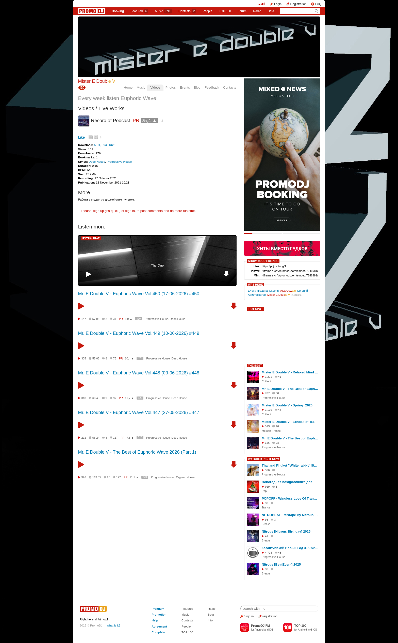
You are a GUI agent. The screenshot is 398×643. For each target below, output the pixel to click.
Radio (257, 11)
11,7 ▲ (129, 398)
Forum (242, 11)
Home (128, 87)
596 (267, 470)
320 (138, 319)
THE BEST (255, 365)
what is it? (113, 625)
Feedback (212, 87)
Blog (197, 87)
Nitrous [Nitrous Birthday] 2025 (286, 531)
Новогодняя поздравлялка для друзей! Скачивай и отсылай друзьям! (290, 482)
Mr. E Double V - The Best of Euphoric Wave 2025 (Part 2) (290, 388)
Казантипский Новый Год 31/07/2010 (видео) (290, 548)
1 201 (268, 376)
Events (185, 87)
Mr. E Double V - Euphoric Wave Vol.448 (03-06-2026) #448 (139, 372)
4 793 (268, 552)
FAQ (318, 4)
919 (267, 486)
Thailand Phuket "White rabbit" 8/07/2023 (290, 465)
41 (266, 536)
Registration (298, 4)
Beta (271, 11)
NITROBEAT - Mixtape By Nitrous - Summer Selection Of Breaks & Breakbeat (290, 515)
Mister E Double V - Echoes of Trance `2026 (290, 421)
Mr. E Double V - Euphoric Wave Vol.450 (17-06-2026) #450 (139, 293)
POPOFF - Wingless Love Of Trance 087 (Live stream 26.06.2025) (290, 498)
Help (155, 620)
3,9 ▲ (128, 318)
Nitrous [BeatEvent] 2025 (281, 564)
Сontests (187, 11)
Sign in (249, 616)
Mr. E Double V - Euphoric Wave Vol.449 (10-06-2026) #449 (139, 333)
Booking (118, 11)
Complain (158, 632)
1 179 (268, 409)
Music (163, 11)
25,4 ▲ (149, 120)
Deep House (97, 161)
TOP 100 (225, 11)
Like (81, 137)
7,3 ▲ (130, 437)
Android (259, 629)
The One (157, 265)
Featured (139, 11)
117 (115, 437)
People (207, 11)
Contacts (229, 87)
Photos (170, 87)
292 (83, 437)
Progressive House (119, 161)
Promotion (159, 614)
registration (269, 616)
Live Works (111, 108)
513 (267, 426)
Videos (155, 87)
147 (83, 318)
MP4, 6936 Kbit (104, 144)
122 (118, 477)
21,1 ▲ (133, 477)
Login (277, 4)
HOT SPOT (255, 308)
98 (266, 519)
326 (83, 477)
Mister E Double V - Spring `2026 (287, 405)
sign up (98, 211)
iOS (271, 629)
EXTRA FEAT (91, 238)
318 (83, 398)
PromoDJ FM (260, 626)
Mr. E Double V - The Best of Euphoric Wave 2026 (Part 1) (137, 452)
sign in (130, 211)
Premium (158, 608)
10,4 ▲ (129, 358)
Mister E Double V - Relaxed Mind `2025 (290, 372)
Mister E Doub (96, 81)
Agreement (159, 626)
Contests (187, 620)
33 (266, 503)
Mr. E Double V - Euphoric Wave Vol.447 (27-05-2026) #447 (139, 412)
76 (114, 358)
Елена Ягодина (258, 290)
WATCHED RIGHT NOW (263, 458)
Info (210, 620)
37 (114, 318)
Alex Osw (288, 290)
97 (114, 398)
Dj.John (274, 290)
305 (83, 358)
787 (267, 393)
